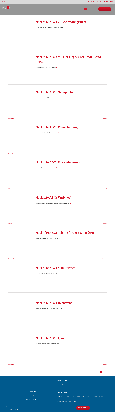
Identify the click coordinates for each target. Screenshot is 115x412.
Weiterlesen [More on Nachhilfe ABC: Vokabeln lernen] (105, 188)
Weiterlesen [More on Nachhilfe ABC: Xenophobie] (105, 118)
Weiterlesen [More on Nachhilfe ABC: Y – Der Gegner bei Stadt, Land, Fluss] (105, 83)
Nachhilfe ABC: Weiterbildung (57, 127)
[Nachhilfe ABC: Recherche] (21, 313)
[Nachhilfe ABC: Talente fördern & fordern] (21, 243)
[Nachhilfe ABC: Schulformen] (21, 278)
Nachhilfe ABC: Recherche (54, 303)
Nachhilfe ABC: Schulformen (55, 268)
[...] (65, 27)
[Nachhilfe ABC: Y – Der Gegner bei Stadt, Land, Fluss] (21, 67)
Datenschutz (35, 399)
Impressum (28, 399)
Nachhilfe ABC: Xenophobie (55, 92)
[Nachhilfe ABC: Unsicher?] (21, 208)
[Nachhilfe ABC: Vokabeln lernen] (21, 172)
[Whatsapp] (33, 395)
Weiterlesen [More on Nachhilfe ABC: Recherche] (105, 329)
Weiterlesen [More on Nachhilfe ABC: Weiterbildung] (105, 153)
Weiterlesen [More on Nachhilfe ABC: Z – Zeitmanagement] (105, 48)
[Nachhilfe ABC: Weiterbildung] (21, 137)
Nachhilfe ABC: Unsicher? (54, 197)
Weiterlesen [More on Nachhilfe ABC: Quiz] (105, 364)
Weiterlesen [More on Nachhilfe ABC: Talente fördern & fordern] (105, 258)
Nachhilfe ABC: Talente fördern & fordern (65, 232)
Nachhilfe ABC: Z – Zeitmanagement (61, 22)
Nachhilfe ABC (11, 48)
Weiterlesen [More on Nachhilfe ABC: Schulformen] (105, 293)
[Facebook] (30, 395)
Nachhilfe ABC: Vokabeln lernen (58, 162)
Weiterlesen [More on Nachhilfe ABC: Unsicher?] (105, 223)
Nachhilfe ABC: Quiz (50, 338)
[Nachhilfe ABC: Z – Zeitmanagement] (21, 32)
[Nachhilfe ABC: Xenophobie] (21, 102)
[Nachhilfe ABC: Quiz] (21, 348)
